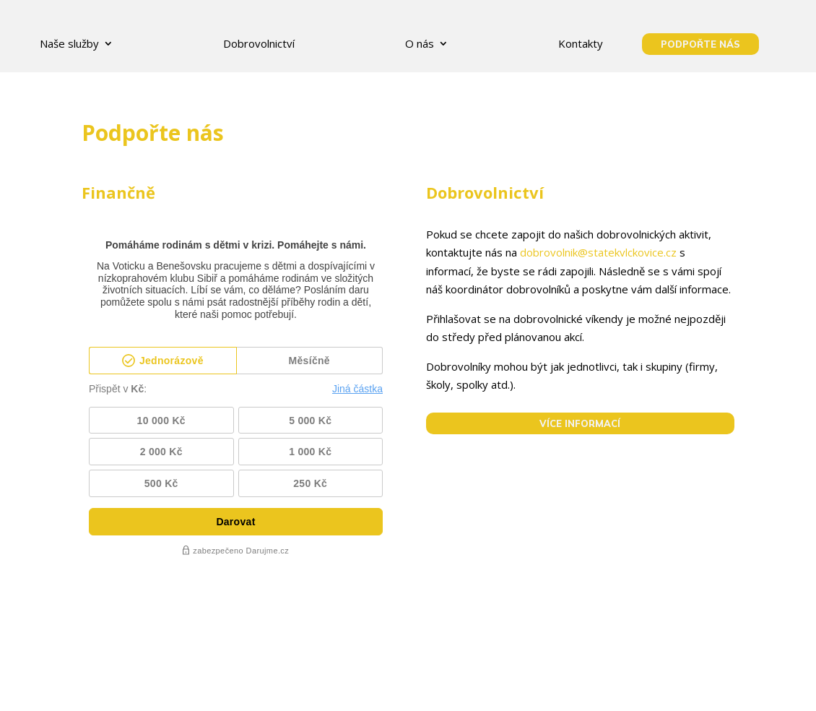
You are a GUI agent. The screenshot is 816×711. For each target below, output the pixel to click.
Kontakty (580, 43)
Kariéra (365, 685)
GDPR (264, 685)
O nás (419, 43)
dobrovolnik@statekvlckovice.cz (598, 252)
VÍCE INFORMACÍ (579, 423)
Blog (415, 685)
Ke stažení (472, 685)
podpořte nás (700, 44)
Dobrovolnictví (259, 43)
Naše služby (69, 43)
